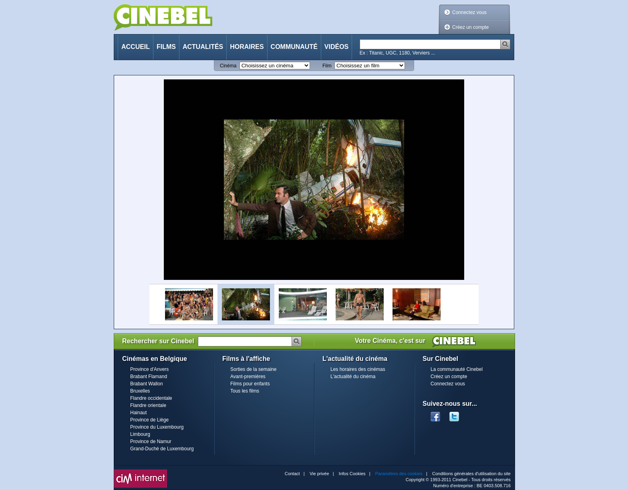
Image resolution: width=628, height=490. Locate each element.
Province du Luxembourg (156, 427)
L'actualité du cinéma (352, 376)
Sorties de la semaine (253, 369)
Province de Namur (150, 441)
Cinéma (228, 66)
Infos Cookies (352, 473)
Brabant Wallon (146, 384)
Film (327, 66)
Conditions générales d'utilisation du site (471, 473)
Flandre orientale (148, 405)
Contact (292, 473)
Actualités (203, 46)
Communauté (294, 46)
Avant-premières (248, 376)
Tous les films (244, 391)
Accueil (135, 46)
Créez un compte (470, 27)
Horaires (247, 46)
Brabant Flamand (148, 376)
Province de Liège (149, 420)
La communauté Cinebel (457, 369)
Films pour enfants (250, 384)
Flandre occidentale (151, 398)
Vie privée (319, 473)
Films (166, 46)
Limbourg (140, 434)
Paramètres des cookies (399, 473)
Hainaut (138, 412)
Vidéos (336, 46)
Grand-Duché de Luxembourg (162, 449)
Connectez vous (469, 12)
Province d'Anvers (149, 369)
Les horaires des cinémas (357, 369)
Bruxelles (140, 391)
